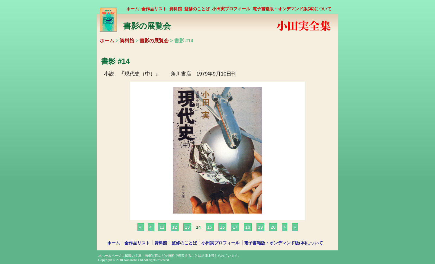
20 (273, 227)
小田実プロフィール (231, 8)
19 (260, 227)
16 (222, 227)
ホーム (132, 8)
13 (187, 227)
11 (162, 227)
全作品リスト (154, 8)
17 (235, 227)
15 (209, 227)
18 (247, 227)
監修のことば (197, 8)
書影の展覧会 (154, 40)
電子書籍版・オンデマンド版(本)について (292, 8)
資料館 (175, 8)
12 (174, 227)
